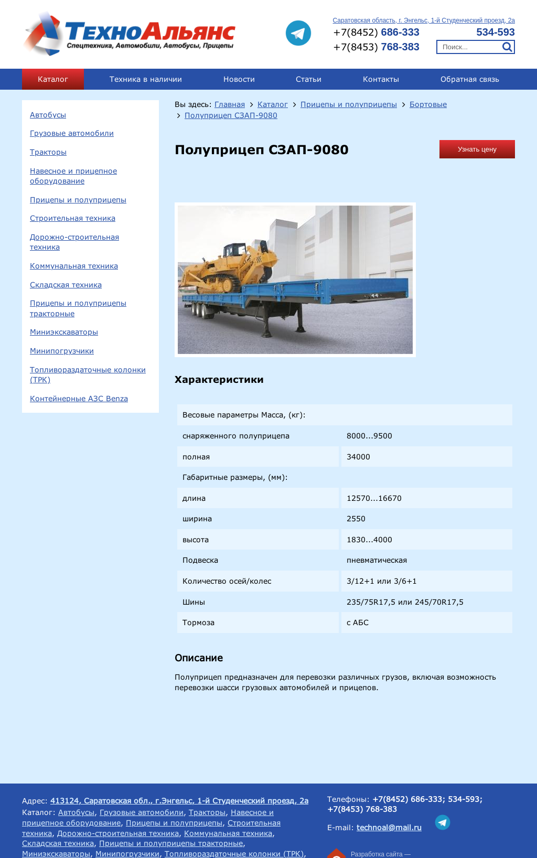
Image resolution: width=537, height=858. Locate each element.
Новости (239, 78)
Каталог (53, 78)
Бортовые (428, 104)
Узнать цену (477, 149)
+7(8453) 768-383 (362, 809)
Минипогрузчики (62, 350)
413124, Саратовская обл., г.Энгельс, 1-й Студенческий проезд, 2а (179, 800)
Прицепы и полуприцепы (78, 199)
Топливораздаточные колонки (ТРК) (88, 374)
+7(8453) (376, 46)
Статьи (308, 78)
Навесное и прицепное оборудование (73, 176)
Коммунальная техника (74, 265)
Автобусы (48, 114)
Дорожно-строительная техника (74, 242)
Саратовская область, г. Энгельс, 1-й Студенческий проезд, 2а (424, 20)
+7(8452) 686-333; (408, 799)
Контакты (381, 78)
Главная (229, 104)
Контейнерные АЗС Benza (79, 398)
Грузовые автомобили (72, 132)
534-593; (465, 799)
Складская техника (66, 284)
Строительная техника (72, 217)
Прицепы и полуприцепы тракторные (78, 308)
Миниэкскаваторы (64, 331)
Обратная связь (470, 78)
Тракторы (48, 151)
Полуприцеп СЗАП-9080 (231, 115)
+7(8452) (376, 32)
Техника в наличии (146, 78)
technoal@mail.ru (389, 827)
